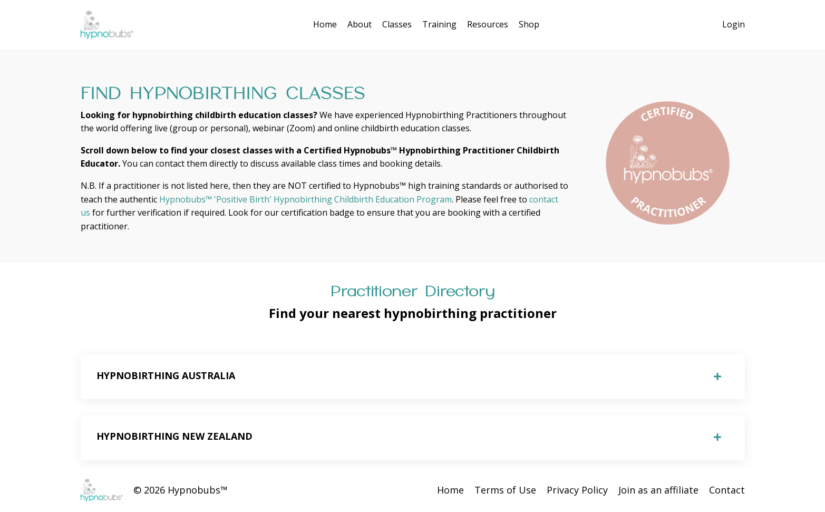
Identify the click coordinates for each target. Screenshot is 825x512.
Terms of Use (505, 490)
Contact (727, 490)
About (359, 24)
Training (439, 24)
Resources (487, 24)
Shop (529, 24)
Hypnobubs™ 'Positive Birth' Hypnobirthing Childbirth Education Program (305, 199)
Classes (397, 24)
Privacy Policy (577, 490)
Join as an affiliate (658, 490)
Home (325, 24)
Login (733, 24)
